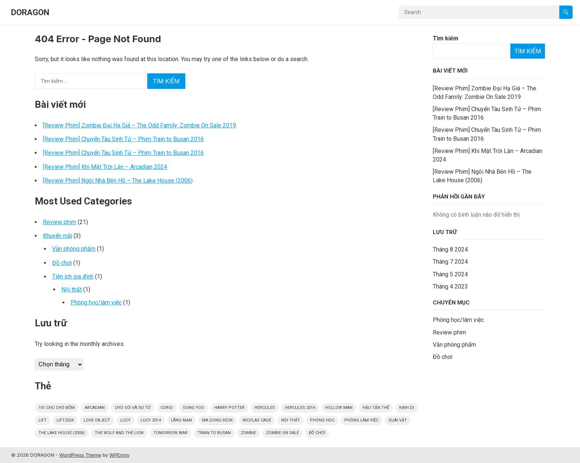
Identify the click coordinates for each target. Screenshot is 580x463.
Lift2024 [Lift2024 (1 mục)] (65, 420)
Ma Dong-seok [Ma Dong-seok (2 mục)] (217, 420)
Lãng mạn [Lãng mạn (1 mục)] (181, 420)
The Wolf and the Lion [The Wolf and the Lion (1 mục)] (119, 432)
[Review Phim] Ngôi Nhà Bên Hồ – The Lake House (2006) (118, 180)
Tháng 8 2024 (450, 249)
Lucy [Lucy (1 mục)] (125, 420)
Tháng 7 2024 (450, 261)
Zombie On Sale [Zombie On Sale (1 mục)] (282, 432)
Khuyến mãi (57, 235)
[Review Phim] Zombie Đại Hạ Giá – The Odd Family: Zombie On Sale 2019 (139, 125)
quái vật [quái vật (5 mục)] (397, 420)
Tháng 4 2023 (450, 286)
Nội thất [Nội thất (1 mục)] (290, 420)
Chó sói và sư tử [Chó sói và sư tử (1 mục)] (133, 407)
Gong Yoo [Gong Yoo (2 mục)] (193, 407)
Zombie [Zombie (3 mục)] (248, 432)
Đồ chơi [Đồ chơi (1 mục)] (317, 432)
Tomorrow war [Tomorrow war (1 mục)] (171, 432)
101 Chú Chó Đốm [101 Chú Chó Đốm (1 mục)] (56, 407)
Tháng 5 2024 (450, 274)
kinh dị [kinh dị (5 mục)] (406, 407)
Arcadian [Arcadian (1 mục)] (95, 407)
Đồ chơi (62, 262)
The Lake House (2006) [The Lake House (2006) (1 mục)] (61, 432)
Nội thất (71, 289)
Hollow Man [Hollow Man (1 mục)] (339, 407)
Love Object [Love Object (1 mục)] (97, 420)
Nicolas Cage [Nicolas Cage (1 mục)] (257, 420)
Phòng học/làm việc (96, 302)
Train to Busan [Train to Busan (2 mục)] (214, 432)
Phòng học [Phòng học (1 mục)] (322, 420)
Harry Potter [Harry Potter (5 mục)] (229, 407)
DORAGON (30, 12)
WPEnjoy (119, 455)
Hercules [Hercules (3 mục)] (264, 407)
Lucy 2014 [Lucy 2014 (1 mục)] (151, 420)
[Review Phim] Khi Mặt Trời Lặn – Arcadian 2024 (105, 166)
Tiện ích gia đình (73, 276)
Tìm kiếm (445, 38)
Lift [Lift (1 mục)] (42, 420)
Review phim (59, 222)
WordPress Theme (80, 455)
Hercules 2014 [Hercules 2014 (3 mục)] (300, 407)
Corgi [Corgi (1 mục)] (167, 407)
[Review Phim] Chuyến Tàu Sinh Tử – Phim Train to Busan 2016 (123, 139)
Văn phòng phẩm (73, 248)
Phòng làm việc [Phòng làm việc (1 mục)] (361, 420)
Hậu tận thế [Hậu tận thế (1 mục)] (375, 407)
